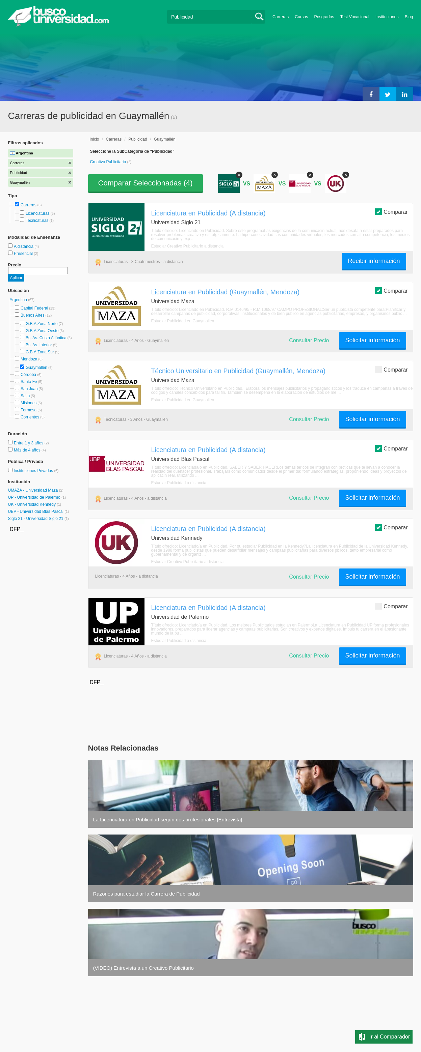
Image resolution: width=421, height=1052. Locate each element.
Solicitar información (372, 340)
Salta (25, 395)
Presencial (24, 253)
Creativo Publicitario (108, 161)
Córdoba (28, 374)
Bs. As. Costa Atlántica (46, 337)
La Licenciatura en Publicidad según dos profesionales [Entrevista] (167, 819)
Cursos (301, 17)
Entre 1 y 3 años (29, 443)
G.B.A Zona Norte (42, 323)
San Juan (29, 388)
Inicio (94, 139)
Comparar (391, 211)
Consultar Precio (309, 340)
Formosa (28, 410)
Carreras (280, 17)
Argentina (19, 299)
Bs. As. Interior (39, 345)
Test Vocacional (354, 17)
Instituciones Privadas (36, 470)
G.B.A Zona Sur (40, 352)
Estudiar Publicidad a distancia (178, 482)
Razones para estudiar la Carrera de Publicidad (146, 894)
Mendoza (29, 359)
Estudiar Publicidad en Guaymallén (182, 321)
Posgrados (324, 17)
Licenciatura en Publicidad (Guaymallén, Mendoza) (225, 292)
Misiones (28, 403)
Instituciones (387, 17)
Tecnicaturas (37, 220)
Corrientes (30, 417)
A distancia (24, 246)
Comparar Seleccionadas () (145, 183)
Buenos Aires (33, 315)
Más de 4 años (28, 450)
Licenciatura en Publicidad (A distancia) (208, 213)
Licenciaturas (38, 213)
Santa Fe (29, 381)
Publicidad (137, 139)
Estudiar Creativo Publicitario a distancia (187, 246)
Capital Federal (34, 308)
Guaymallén (36, 367)
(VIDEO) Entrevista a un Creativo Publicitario (143, 968)
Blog (409, 17)
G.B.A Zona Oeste (42, 330)
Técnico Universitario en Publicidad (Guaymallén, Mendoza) (238, 371)
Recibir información (374, 261)
